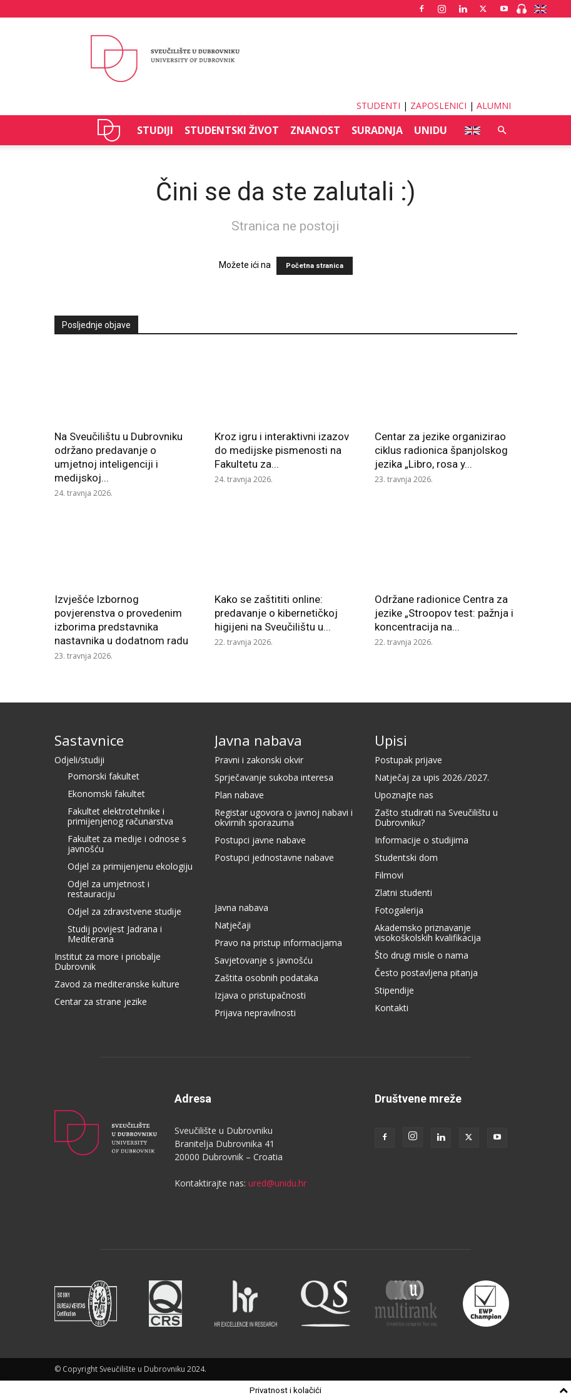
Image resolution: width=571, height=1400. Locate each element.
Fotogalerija (399, 910)
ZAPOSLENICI (438, 105)
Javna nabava (258, 740)
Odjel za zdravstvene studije (124, 911)
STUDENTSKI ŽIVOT (231, 130)
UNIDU (109, 130)
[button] (502, 130)
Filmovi (389, 875)
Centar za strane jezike (100, 1001)
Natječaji (233, 925)
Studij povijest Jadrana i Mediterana (115, 934)
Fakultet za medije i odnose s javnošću (127, 844)
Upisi (391, 740)
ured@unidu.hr (277, 1183)
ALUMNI (494, 105)
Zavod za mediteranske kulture (116, 984)
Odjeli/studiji (79, 760)
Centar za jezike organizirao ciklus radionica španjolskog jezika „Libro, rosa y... (441, 450)
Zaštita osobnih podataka (266, 978)
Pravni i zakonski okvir (259, 760)
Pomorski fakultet (103, 776)
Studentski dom (406, 857)
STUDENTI (378, 105)
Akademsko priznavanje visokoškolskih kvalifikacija (428, 933)
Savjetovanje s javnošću (264, 960)
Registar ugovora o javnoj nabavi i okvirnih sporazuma (284, 817)
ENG (468, 130)
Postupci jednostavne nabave (274, 857)
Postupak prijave (408, 760)
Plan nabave (239, 795)
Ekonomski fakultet (106, 794)
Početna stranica (314, 266)
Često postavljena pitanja (426, 973)
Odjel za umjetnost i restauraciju (108, 889)
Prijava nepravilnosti (255, 1013)
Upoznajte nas (404, 795)
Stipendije (394, 990)
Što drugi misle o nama (421, 955)
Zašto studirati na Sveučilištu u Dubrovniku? (436, 817)
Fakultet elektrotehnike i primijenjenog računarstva (120, 816)
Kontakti (391, 1008)
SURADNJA (377, 130)
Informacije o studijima (421, 840)
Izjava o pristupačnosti (260, 995)
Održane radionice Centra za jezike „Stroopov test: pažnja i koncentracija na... (444, 613)
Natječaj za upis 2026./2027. (432, 777)
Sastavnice (89, 740)
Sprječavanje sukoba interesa (274, 777)
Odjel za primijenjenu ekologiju (130, 866)
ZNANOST (315, 130)
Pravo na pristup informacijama (278, 943)
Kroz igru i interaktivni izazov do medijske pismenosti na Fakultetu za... (282, 450)
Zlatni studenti (403, 892)
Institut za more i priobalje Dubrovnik (107, 961)
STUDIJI (155, 130)
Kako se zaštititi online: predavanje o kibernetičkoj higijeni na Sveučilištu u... (276, 613)
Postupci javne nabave (260, 840)
